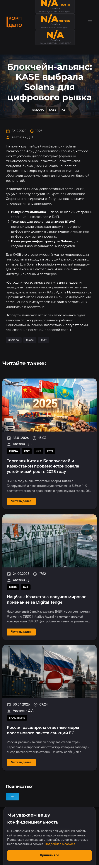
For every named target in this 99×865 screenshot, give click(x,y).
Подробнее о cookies (60, 844)
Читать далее (21, 501)
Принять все (49, 855)
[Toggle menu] (89, 21)
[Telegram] (12, 796)
